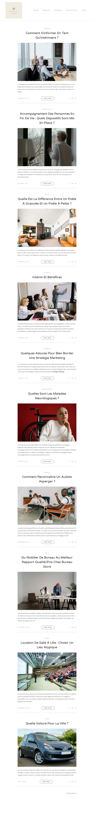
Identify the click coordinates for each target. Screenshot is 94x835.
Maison (36, 10)
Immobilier (46, 10)
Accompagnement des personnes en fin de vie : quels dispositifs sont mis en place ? (47, 118)
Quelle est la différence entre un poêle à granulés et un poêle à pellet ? (47, 203)
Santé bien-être (71, 10)
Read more (48, 98)
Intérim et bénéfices (47, 282)
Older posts (71, 799)
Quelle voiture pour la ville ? (47, 729)
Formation (58, 10)
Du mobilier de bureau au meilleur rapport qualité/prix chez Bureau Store (47, 568)
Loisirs (84, 10)
